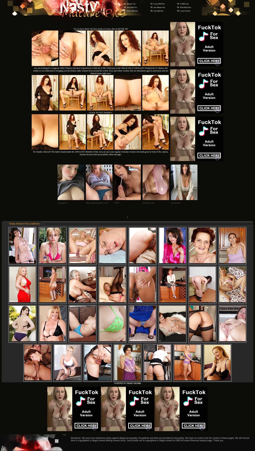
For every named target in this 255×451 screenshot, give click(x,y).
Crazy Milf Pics (159, 4)
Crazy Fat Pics (185, 11)
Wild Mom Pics (185, 7)
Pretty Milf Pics (132, 11)
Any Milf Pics (159, 11)
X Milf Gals (184, 4)
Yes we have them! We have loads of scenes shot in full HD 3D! (100, 29)
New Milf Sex (132, 7)
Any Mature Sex (159, 7)
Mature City (131, 4)
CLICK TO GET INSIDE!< (101, 112)
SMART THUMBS (134, 383)
